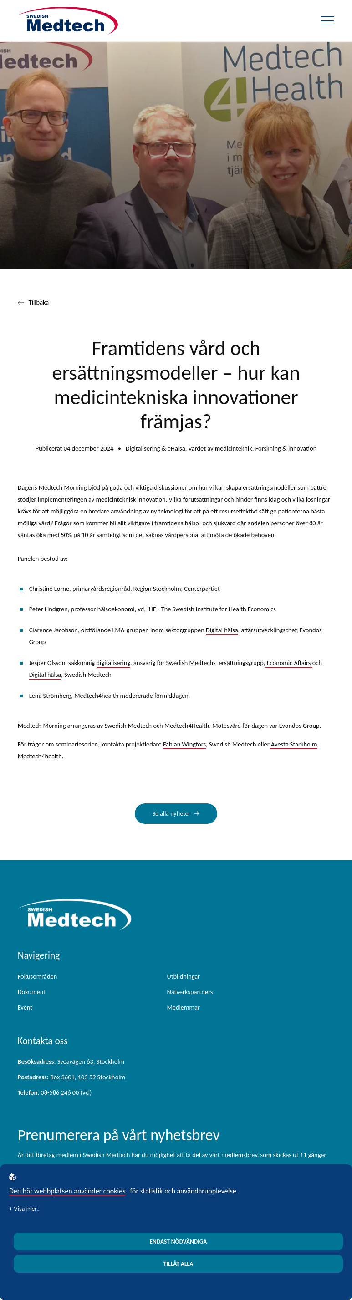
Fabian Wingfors (184, 744)
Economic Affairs (288, 663)
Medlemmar (183, 1008)
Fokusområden (37, 977)
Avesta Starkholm (293, 744)
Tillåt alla (178, 1264)
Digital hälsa (222, 630)
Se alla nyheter (171, 814)
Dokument (32, 993)
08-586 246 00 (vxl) (55, 1094)
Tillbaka (33, 303)
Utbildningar (183, 977)
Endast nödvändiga (178, 1241)
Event (25, 1008)
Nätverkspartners (190, 993)
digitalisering (114, 663)
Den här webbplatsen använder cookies (67, 1191)
